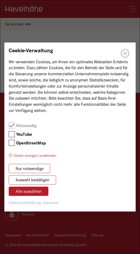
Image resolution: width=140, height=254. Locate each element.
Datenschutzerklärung (25, 202)
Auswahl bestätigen (32, 179)
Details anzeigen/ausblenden (35, 155)
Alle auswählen (29, 191)
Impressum (51, 202)
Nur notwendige (30, 168)
